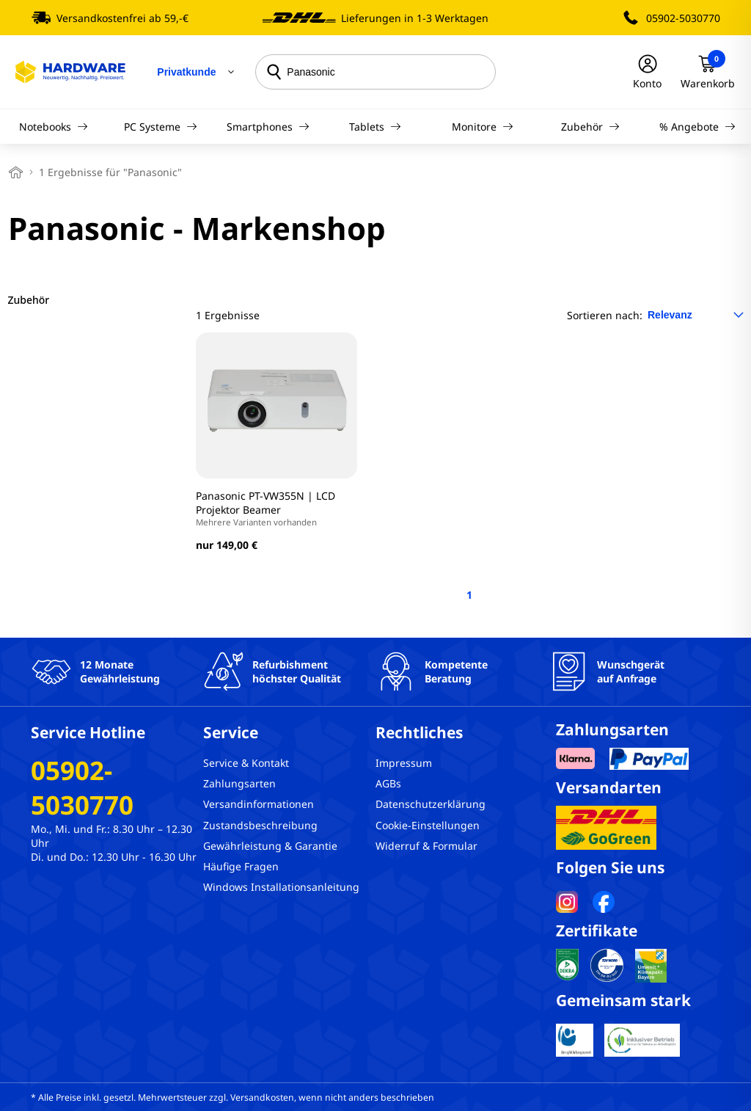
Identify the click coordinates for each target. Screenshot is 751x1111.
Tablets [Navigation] (375, 127)
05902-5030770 (683, 18)
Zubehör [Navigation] (590, 127)
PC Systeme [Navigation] (160, 127)
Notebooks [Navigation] (53, 127)
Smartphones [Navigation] (268, 127)
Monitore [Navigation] (482, 127)
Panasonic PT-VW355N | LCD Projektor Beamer (277, 508)
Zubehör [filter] (29, 300)
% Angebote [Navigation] (697, 127)
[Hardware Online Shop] (70, 72)
